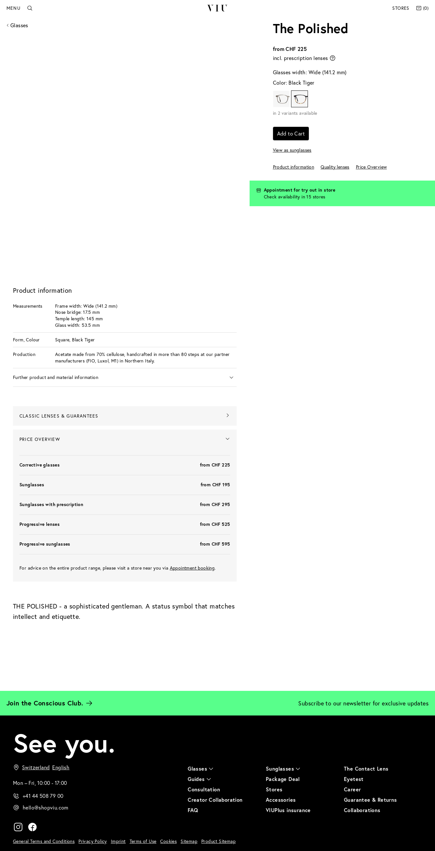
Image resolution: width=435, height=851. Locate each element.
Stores (400, 8)
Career (352, 789)
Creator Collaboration (215, 800)
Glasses (19, 25)
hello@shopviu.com (45, 807)
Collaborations (362, 810)
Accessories (281, 800)
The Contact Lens (366, 768)
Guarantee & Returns (370, 800)
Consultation (204, 789)
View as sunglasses (292, 150)
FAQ (193, 810)
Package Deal (283, 779)
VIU (217, 8)
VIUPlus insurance (288, 810)
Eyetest (354, 779)
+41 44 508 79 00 (43, 796)
